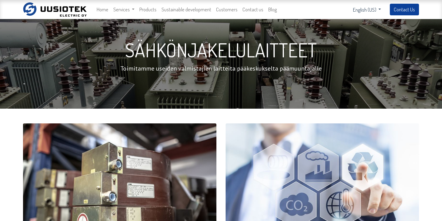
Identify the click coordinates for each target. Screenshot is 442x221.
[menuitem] (102, 9)
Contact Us (404, 9)
